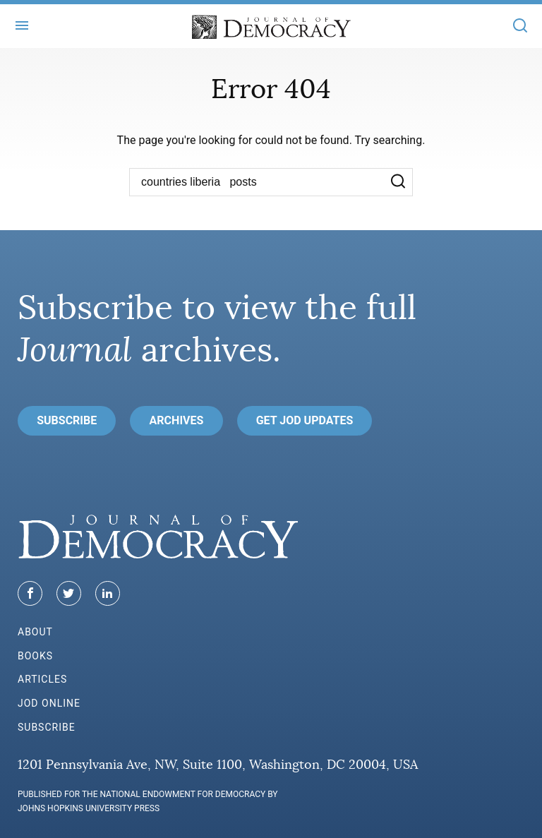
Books (35, 656)
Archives (177, 420)
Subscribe (67, 420)
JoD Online (49, 703)
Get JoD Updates (305, 420)
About (35, 632)
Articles (42, 679)
